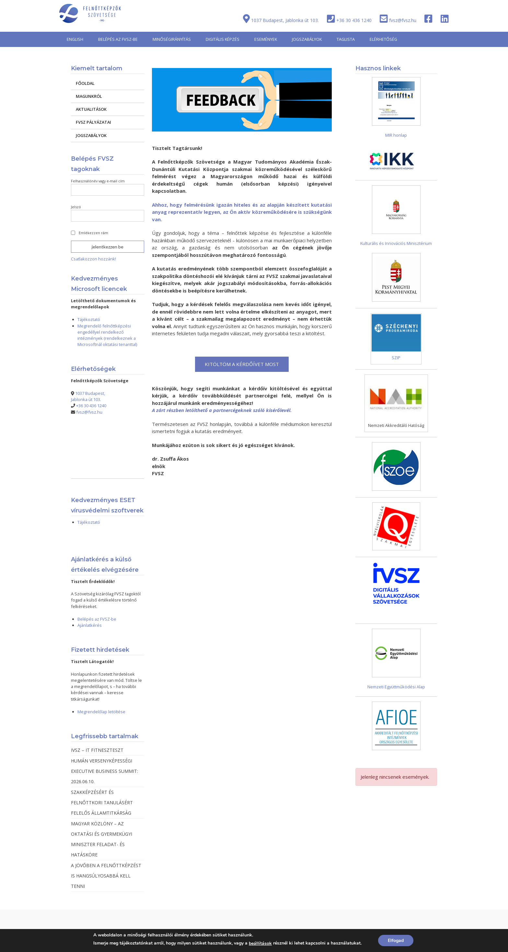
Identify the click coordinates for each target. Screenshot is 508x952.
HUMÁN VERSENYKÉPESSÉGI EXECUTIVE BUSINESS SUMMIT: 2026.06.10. (104, 771)
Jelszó (76, 206)
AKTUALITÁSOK (91, 109)
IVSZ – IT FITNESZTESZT (97, 750)
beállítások (260, 943)
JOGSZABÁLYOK (307, 39)
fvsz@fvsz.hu (402, 20)
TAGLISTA (346, 39)
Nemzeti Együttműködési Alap (396, 687)
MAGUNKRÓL (89, 96)
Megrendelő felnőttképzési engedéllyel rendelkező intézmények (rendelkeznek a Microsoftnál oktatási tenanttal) (107, 335)
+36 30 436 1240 (354, 20)
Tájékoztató (88, 319)
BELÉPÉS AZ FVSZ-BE (118, 39)
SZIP (396, 358)
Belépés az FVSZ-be (96, 619)
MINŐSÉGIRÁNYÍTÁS (172, 39)
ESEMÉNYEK (265, 39)
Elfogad (396, 940)
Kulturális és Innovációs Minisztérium (396, 243)
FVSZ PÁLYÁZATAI (93, 122)
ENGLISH (75, 39)
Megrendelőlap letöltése (101, 712)
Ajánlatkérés (89, 625)
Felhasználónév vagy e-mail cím (98, 180)
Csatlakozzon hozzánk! (93, 259)
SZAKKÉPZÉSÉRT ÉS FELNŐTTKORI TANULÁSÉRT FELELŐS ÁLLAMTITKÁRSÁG (102, 802)
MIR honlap (396, 135)
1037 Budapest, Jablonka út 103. (285, 20)
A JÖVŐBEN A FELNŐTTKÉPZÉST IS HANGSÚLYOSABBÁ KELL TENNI (106, 875)
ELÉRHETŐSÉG (383, 39)
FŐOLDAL (85, 83)
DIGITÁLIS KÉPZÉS (222, 39)
